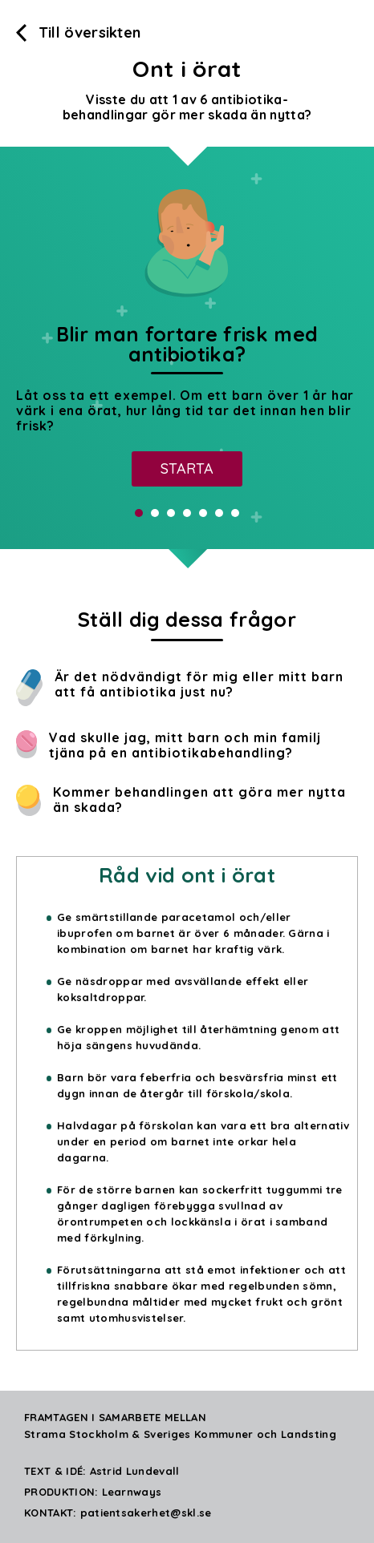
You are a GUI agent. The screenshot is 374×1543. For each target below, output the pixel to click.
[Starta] (187, 469)
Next (353, 348)
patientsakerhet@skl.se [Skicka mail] (146, 1512)
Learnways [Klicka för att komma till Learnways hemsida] (132, 1491)
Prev (21, 348)
